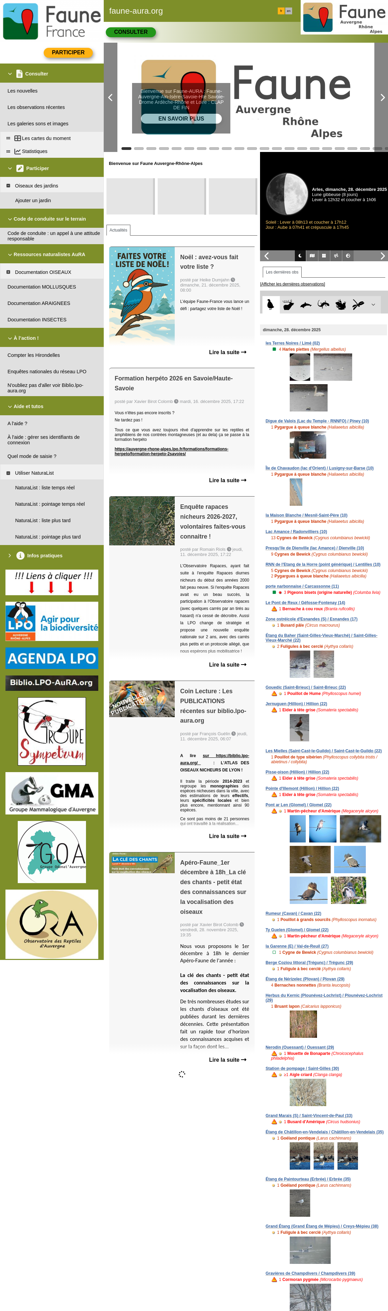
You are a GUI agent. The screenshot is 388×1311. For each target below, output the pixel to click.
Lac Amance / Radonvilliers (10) (296, 531)
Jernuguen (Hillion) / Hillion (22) (296, 703)
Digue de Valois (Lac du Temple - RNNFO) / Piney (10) (317, 421)
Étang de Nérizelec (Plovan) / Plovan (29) (304, 979)
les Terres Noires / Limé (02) (292, 343)
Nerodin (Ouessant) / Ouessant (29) (299, 1047)
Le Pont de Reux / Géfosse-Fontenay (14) (305, 602)
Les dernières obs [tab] (282, 272)
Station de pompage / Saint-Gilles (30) (302, 1068)
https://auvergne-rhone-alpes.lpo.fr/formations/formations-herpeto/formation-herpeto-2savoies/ (171, 451)
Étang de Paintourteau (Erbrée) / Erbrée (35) (307, 1179)
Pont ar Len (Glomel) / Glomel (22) (298, 805)
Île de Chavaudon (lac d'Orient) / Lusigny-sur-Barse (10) (319, 468)
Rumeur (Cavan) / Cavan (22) (293, 913)
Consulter (130, 32)
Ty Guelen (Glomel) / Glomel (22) (296, 930)
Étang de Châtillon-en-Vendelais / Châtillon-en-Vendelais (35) (324, 1132)
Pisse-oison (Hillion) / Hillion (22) (297, 772)
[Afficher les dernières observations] (292, 284)
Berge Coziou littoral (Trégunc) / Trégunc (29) (309, 962)
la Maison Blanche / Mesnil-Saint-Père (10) (306, 515)
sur (209, 755)
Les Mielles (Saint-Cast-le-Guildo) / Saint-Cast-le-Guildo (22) (323, 751)
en (288, 11)
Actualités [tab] (118, 230)
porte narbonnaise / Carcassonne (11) (302, 586)
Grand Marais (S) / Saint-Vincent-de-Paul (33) (309, 1115)
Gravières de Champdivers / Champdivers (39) (310, 1273)
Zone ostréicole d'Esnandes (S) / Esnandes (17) (311, 619)
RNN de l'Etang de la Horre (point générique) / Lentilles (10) (322, 564)
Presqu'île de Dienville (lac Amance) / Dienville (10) (314, 548)
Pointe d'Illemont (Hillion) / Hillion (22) (302, 788)
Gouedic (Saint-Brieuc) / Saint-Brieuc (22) (305, 687)
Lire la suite (227, 352)
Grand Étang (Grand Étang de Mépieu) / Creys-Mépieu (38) (321, 1226)
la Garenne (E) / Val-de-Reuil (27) (297, 946)
